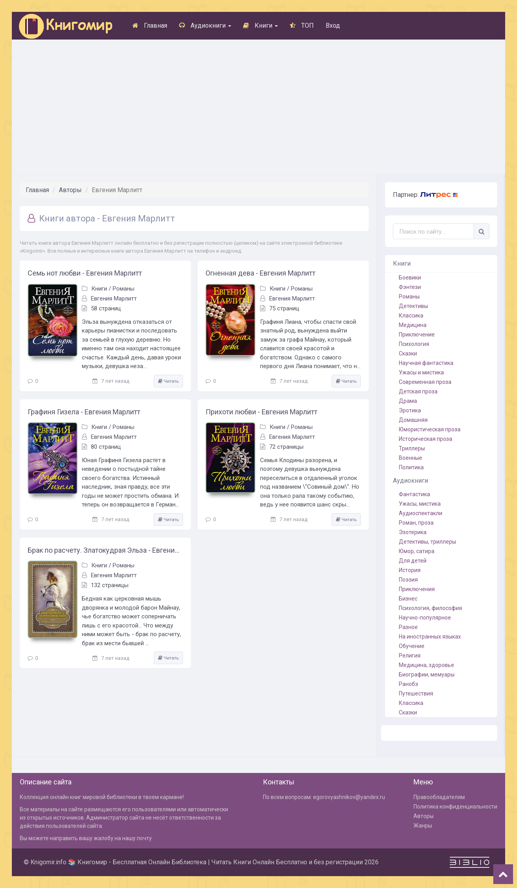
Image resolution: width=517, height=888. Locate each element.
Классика (411, 315)
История (410, 570)
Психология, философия (430, 608)
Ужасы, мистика (420, 504)
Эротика (410, 410)
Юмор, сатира (416, 551)
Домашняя (413, 420)
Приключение (417, 334)
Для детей (412, 560)
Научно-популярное (425, 617)
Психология (414, 344)
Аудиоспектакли (420, 513)
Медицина (412, 325)
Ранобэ (408, 684)
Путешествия (416, 693)
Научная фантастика (426, 363)
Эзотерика (412, 532)
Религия (410, 655)
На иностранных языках (430, 636)
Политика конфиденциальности (455, 806)
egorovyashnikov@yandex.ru (349, 797)
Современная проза (425, 382)
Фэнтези (410, 287)
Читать (168, 381)
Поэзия (408, 579)
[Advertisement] (258, 106)
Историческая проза (425, 439)
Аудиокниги (205, 25)
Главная (149, 25)
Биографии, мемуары (427, 674)
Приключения (417, 589)
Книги (260, 25)
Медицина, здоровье (426, 665)
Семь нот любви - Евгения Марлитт (85, 273)
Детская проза (418, 391)
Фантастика (414, 494)
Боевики (410, 277)
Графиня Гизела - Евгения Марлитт (84, 412)
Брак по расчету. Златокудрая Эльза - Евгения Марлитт (105, 550)
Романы (123, 288)
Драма (408, 401)
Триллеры (412, 448)
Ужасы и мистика (421, 372)
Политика (411, 467)
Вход (333, 25)
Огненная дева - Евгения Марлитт (260, 273)
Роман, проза (416, 523)
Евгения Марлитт (114, 298)
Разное (408, 627)
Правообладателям (439, 797)
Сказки (408, 353)
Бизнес (408, 598)
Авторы (70, 190)
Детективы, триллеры (427, 541)
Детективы (413, 306)
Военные (410, 458)
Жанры (422, 825)
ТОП (302, 25)
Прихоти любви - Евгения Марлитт (261, 412)
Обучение (412, 646)
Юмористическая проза (429, 429)
